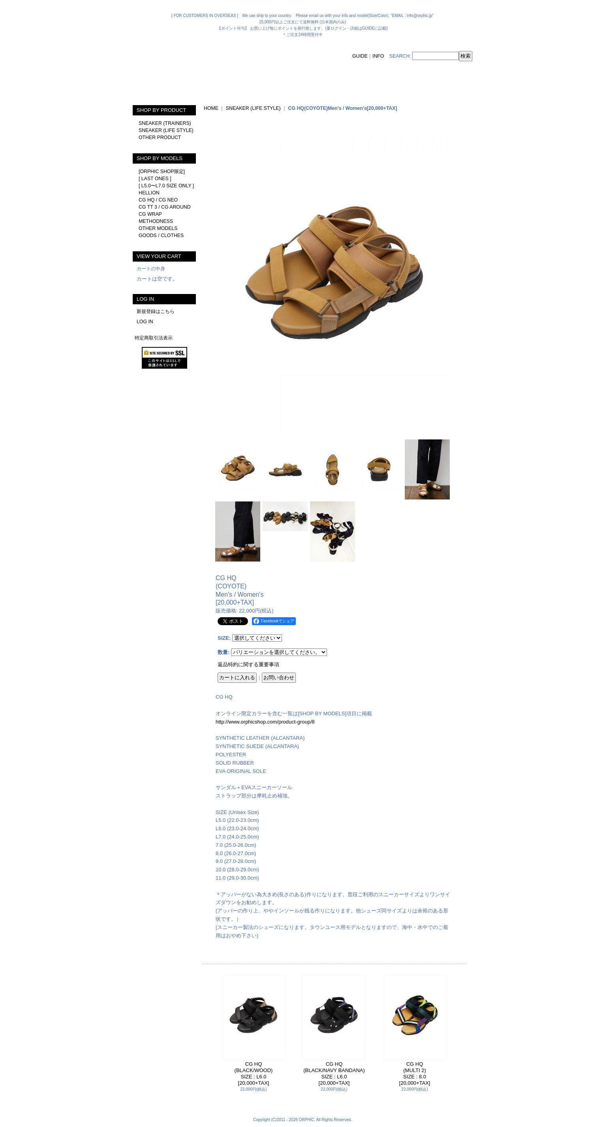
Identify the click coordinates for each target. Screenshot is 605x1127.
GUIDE (360, 56)
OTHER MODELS (158, 228)
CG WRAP (150, 214)
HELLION (149, 193)
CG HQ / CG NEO (158, 200)
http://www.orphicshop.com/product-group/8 (265, 722)
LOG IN (145, 321)
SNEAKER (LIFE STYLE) (166, 130)
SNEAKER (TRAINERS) (165, 123)
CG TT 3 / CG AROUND (165, 207)
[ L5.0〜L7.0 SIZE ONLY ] (166, 185)
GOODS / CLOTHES (161, 235)
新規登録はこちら (156, 311)
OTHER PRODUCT (160, 137)
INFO (378, 56)
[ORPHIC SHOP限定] (162, 171)
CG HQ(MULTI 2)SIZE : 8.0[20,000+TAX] (414, 1073)
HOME (211, 108)
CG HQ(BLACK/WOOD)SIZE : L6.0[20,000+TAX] (254, 1073)
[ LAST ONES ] (155, 178)
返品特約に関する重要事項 (248, 664)
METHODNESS (156, 221)
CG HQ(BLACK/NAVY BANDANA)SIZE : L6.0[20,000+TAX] (334, 1073)
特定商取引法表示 (154, 338)
